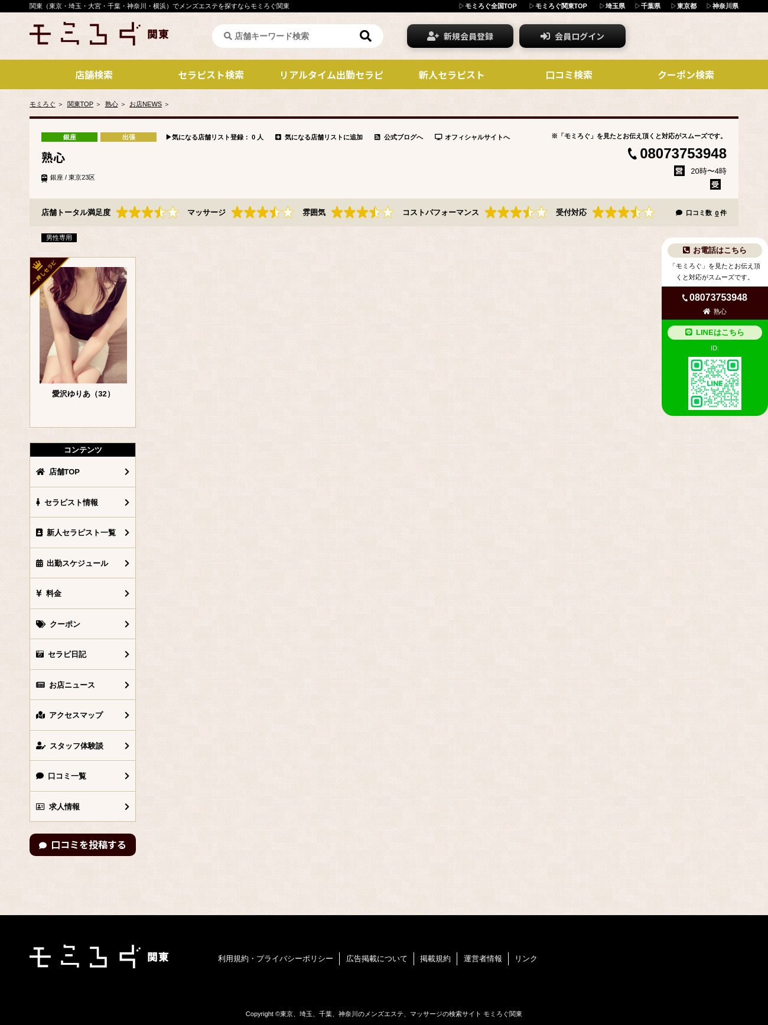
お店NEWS (145, 104)
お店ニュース (65, 685)
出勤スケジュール (72, 563)
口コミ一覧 (61, 776)
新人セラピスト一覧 (76, 532)
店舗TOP (58, 471)
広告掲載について (377, 958)
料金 (48, 593)
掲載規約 (435, 958)
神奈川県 (725, 5)
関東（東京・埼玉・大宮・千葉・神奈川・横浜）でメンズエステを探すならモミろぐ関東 (159, 5)
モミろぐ (43, 104)
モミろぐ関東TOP (561, 5)
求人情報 (58, 806)
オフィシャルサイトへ (472, 137)
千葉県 (650, 5)
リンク (526, 958)
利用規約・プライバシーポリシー (275, 958)
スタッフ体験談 (69, 745)
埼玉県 (615, 5)
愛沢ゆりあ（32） (83, 393)
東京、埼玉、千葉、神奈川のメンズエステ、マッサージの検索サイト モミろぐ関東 (401, 1013)
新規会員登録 (460, 36)
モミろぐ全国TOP (491, 5)
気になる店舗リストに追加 (319, 137)
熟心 (111, 104)
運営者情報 (483, 958)
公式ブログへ (399, 137)
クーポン (58, 624)
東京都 (687, 5)
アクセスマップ (69, 715)
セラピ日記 (61, 654)
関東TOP (80, 104)
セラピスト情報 (67, 502)
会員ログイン (572, 36)
